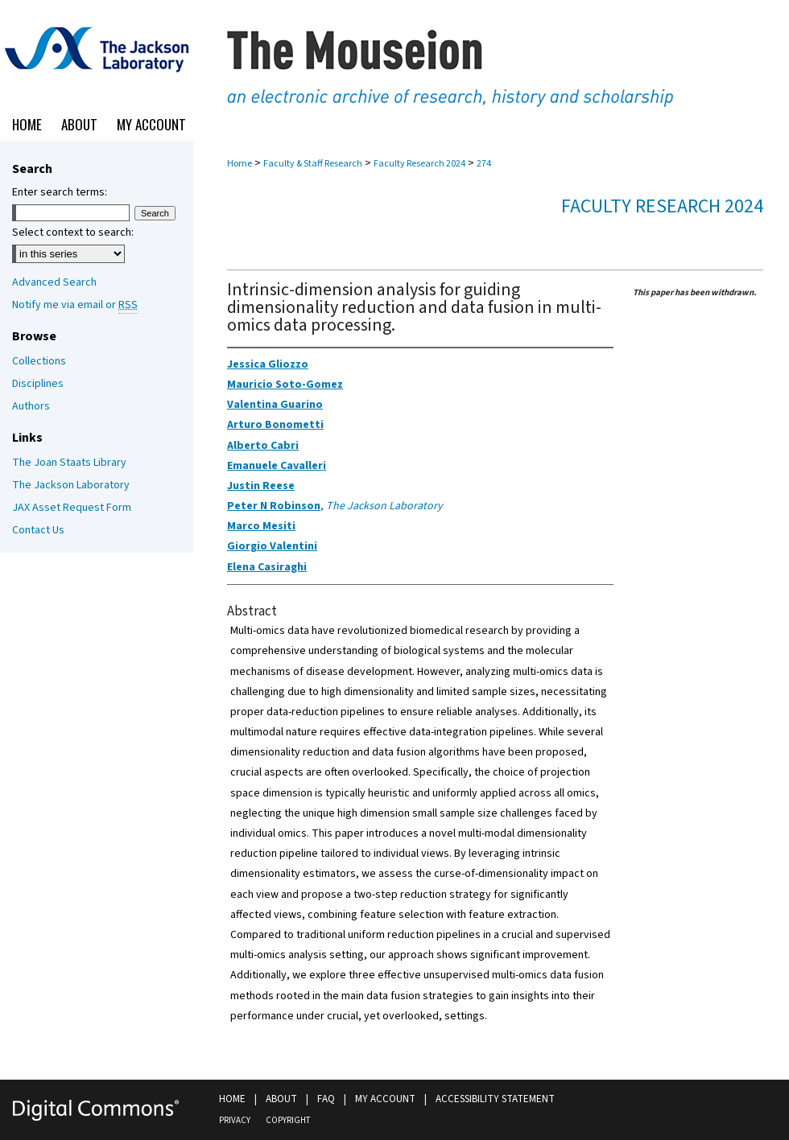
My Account (385, 1099)
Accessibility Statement (495, 1099)
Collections (39, 361)
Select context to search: (73, 232)
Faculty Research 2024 (419, 164)
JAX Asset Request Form (71, 508)
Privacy (234, 1120)
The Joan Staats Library (69, 463)
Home (239, 164)
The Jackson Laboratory (71, 485)
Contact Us (38, 530)
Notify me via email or (75, 305)
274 (484, 164)
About (281, 1099)
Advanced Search (54, 282)
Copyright (288, 1120)
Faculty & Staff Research (312, 164)
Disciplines (38, 384)
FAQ (326, 1099)
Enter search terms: (59, 192)
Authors (31, 406)
